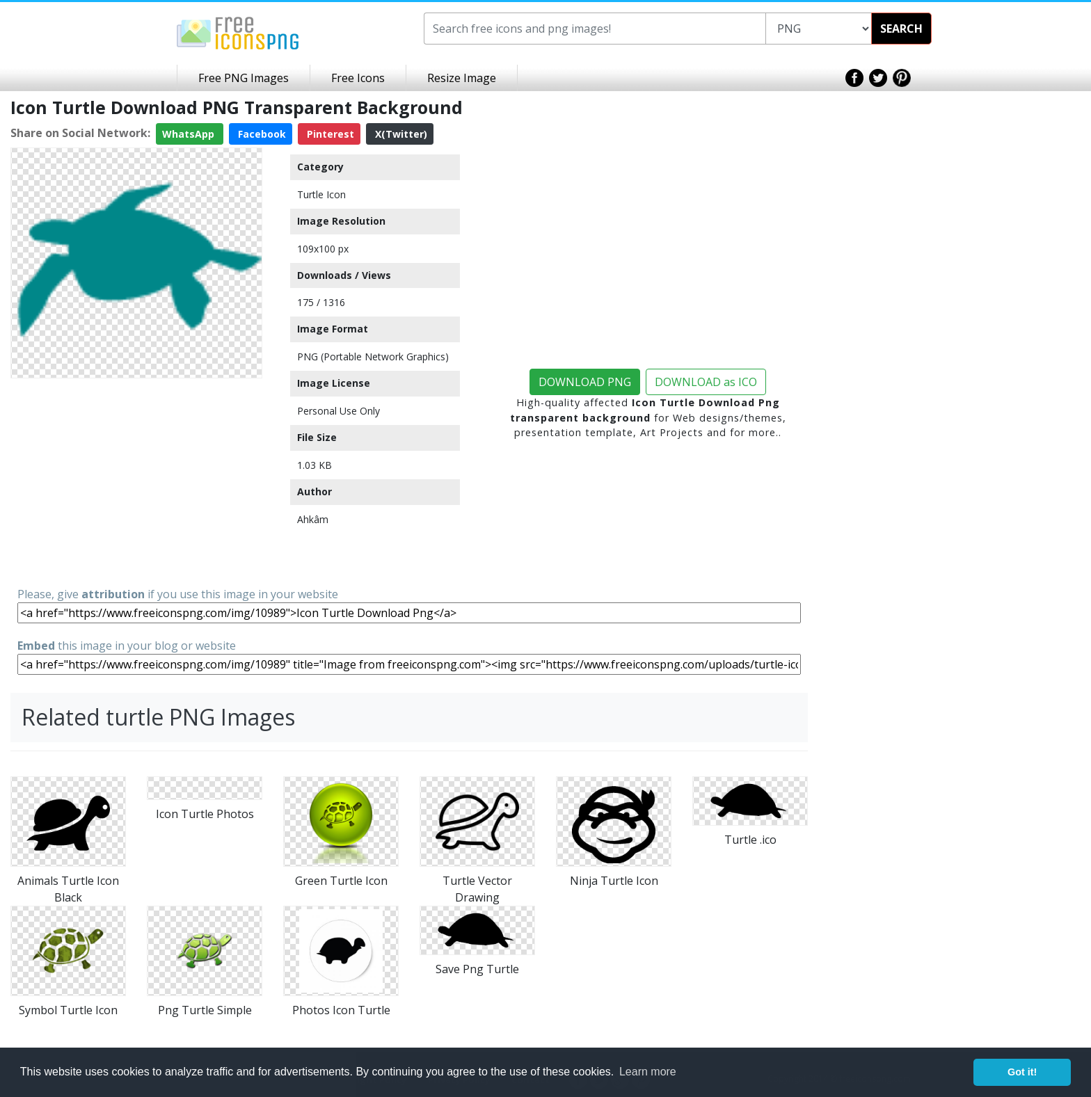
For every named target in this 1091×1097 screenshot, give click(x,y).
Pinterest (329, 134)
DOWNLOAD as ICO (706, 382)
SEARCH (901, 28)
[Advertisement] (136, 481)
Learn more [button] (647, 1072)
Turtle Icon (321, 194)
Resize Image (461, 78)
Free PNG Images (243, 78)
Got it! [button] (1022, 1072)
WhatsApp (189, 134)
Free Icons (358, 78)
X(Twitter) (399, 134)
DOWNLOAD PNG (585, 382)
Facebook (260, 134)
